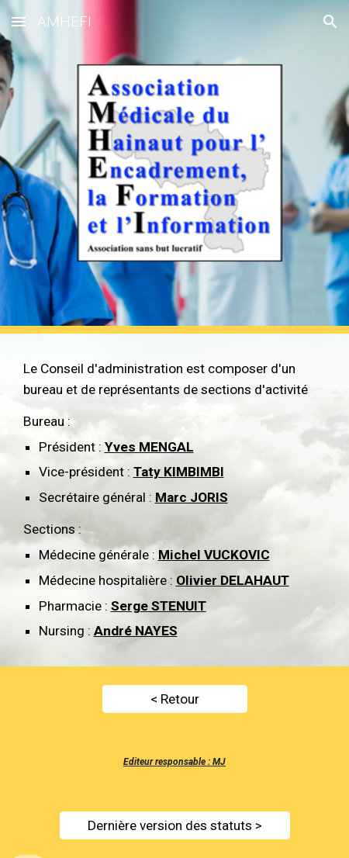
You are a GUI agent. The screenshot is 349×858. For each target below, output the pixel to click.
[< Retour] (175, 699)
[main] (175, 500)
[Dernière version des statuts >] (174, 825)
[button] (18, 21)
